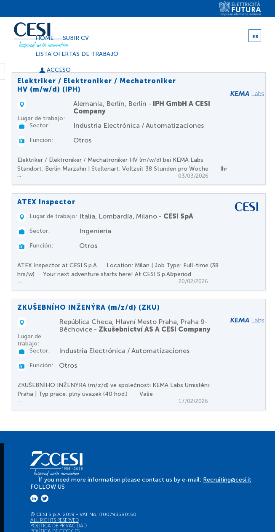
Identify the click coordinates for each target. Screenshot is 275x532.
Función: (41, 140)
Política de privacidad (58, 525)
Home (44, 38)
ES (255, 37)
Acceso (55, 70)
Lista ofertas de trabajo (76, 54)
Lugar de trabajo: (41, 118)
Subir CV (76, 38)
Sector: (39, 125)
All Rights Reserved (54, 520)
